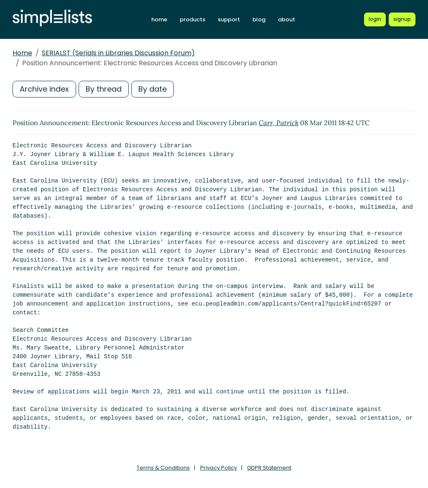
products (192, 19)
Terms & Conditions (163, 468)
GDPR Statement (269, 468)
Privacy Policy (218, 468)
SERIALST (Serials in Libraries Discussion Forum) (118, 53)
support (229, 19)
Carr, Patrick (278, 122)
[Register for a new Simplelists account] (402, 19)
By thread (104, 89)
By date (152, 89)
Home (22, 53)
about (286, 19)
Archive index (44, 89)
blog (258, 19)
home (159, 19)
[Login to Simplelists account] (375, 19)
